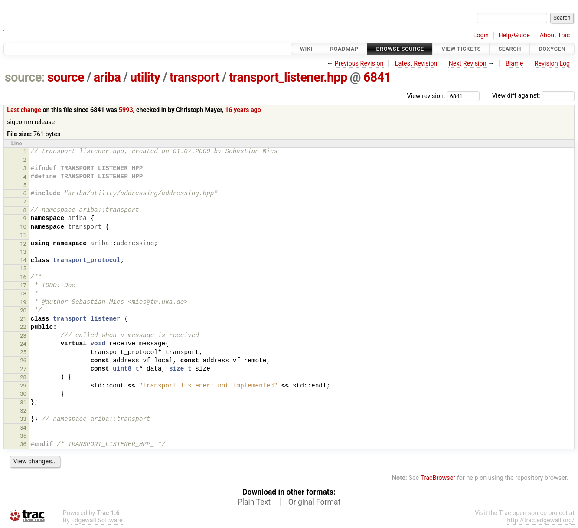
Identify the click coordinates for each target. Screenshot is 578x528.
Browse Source (400, 49)
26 (23, 360)
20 (23, 310)
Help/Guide (514, 35)
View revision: (426, 95)
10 (23, 226)
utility (145, 77)
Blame (514, 63)
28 (23, 377)
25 (23, 352)
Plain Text (254, 502)
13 (23, 252)
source (65, 77)
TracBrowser (438, 478)
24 (23, 344)
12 (23, 243)
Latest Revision (416, 63)
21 (23, 318)
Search (509, 49)
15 (23, 268)
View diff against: (533, 95)
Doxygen (552, 49)
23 (23, 335)
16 (23, 277)
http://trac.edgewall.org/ (541, 520)
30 (23, 393)
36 (23, 444)
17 (23, 285)
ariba (107, 77)
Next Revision (467, 63)
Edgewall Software (97, 520)
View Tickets (460, 49)
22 (23, 327)
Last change (24, 110)
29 (23, 385)
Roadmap (344, 49)
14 (23, 260)
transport (194, 77)
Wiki (306, 49)
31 (23, 402)
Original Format (314, 502)
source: (25, 77)
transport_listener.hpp (288, 77)
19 (23, 302)
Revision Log (552, 63)
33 (23, 419)
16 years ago (243, 110)
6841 (377, 77)
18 (23, 293)
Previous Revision (359, 63)
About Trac (555, 35)
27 (23, 369)
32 (23, 410)
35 (23, 436)
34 (23, 427)
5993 (126, 110)
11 (23, 235)
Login (481, 35)
